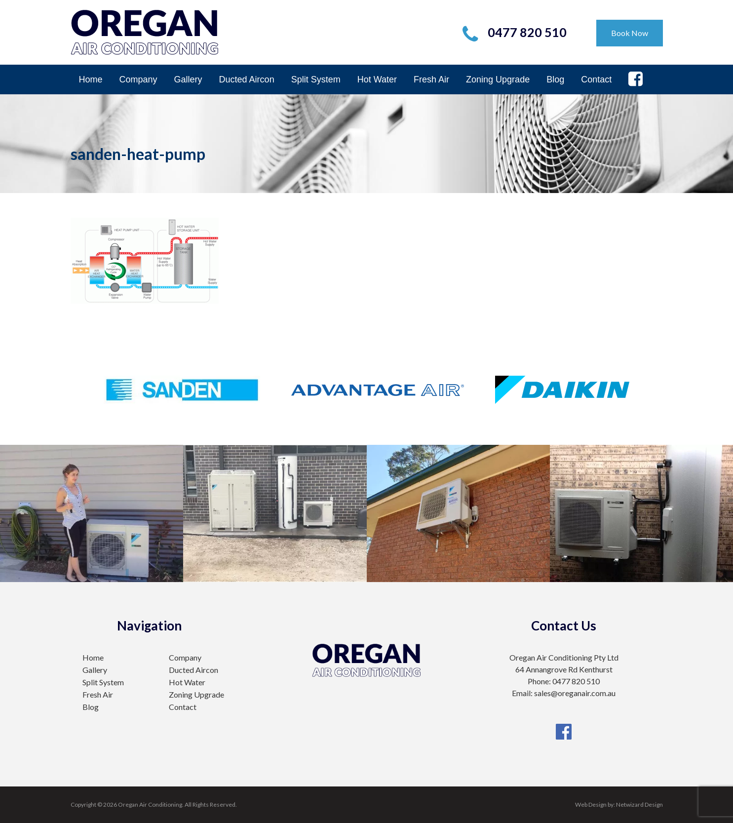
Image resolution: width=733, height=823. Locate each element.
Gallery (188, 79)
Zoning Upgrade (498, 79)
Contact (596, 79)
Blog (555, 79)
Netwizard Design (639, 804)
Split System (316, 79)
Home (91, 79)
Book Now (629, 33)
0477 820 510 (527, 32)
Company (138, 79)
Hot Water (377, 79)
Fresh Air (431, 79)
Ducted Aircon (246, 79)
